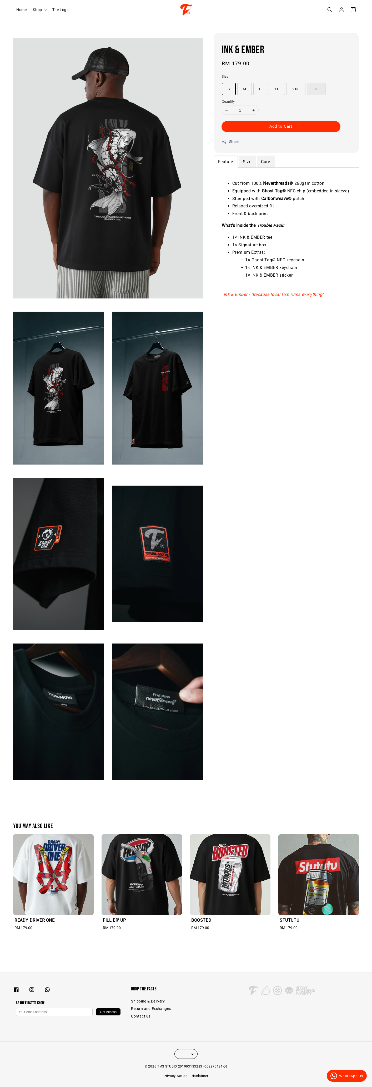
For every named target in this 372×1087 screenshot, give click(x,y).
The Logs (60, 10)
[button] (330, 10)
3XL (316, 89)
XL (276, 89)
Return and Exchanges (151, 1008)
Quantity (228, 101)
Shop (37, 10)
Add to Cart (280, 126)
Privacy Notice (176, 1076)
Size (225, 76)
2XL (296, 89)
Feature (225, 161)
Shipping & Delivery (148, 1001)
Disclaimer (199, 1076)
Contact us (140, 1016)
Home (21, 10)
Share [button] (230, 141)
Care (265, 161)
